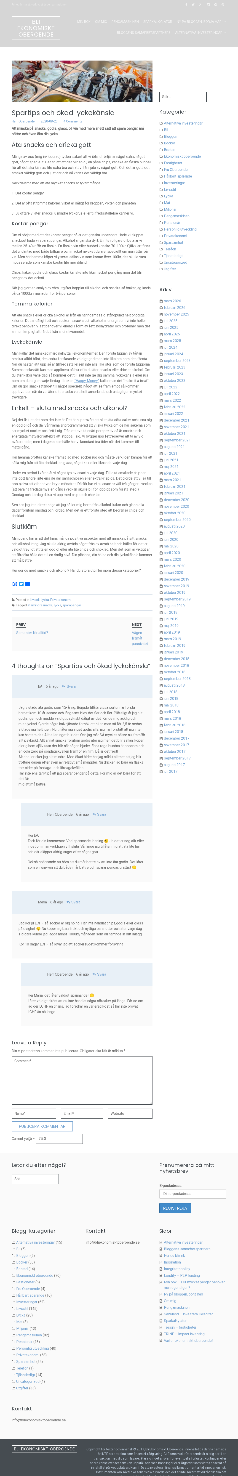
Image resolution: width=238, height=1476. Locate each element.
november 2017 (176, 745)
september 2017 (177, 758)
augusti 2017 (174, 765)
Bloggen (170, 136)
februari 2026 (174, 307)
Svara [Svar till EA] (71, 675)
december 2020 (176, 500)
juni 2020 (171, 539)
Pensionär (172, 222)
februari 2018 (174, 725)
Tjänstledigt (173, 256)
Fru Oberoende (176, 169)
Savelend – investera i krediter (188, 1303)
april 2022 (172, 394)
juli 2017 (170, 771)
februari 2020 (174, 566)
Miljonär (170, 209)
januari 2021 (173, 493)
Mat (167, 203)
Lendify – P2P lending (182, 1264)
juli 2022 (170, 387)
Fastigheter (173, 163)
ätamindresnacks (40, 605)
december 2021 (176, 420)
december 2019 (176, 579)
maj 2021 (171, 467)
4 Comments (73, 121)
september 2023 (177, 360)
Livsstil (35, 600)
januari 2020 (173, 573)
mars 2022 (172, 400)
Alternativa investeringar (198, 33)
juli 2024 (170, 347)
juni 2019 (171, 619)
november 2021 (176, 427)
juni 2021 (171, 460)
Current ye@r (23, 1128)
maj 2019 (171, 626)
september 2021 (177, 440)
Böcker (169, 143)
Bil (166, 130)
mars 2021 (172, 480)
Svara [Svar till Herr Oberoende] (101, 803)
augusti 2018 (174, 685)
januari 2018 (173, 732)
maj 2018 (171, 705)
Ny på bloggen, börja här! (199, 22)
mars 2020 (172, 559)
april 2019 (172, 632)
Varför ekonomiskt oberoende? (189, 1329)
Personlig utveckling (180, 229)
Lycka (45, 600)
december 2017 (176, 738)
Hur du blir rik (174, 1244)
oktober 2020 (174, 513)
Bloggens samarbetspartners (144, 33)
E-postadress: (170, 1175)
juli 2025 (170, 321)
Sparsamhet (173, 242)
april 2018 (172, 712)
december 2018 (176, 659)
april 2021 (172, 473)
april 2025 (172, 334)
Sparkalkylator (157, 22)
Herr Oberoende (23, 121)
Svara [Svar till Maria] (75, 891)
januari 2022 (173, 413)
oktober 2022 (174, 380)
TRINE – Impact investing (184, 1323)
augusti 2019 (174, 606)
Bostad (169, 150)
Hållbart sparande (178, 176)
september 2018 (177, 679)
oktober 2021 (174, 433)
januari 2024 (173, 354)
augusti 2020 (174, 526)
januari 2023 (173, 374)
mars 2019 (172, 639)
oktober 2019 (174, 592)
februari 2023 (174, 367)
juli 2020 (170, 533)
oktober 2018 (174, 672)
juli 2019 (170, 612)
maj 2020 (171, 546)
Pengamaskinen (125, 22)
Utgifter (170, 269)
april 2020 (172, 553)
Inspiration (172, 1251)
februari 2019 (174, 645)
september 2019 (177, 599)
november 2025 (176, 314)
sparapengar (72, 605)
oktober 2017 (174, 751)
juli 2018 (170, 692)
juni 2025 (171, 327)
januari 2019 (173, 652)
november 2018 (176, 665)
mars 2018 (172, 718)
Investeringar (174, 183)
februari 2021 (174, 486)
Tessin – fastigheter (180, 1316)
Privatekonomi (60, 600)
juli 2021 (170, 453)
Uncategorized (175, 262)
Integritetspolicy (177, 1258)
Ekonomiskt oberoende (182, 156)
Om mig (101, 22)
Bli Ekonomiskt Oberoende (36, 28)
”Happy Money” (86, 381)
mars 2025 (172, 341)
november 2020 (176, 506)
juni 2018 (171, 698)
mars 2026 (172, 301)
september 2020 (177, 520)
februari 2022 (174, 407)
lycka (57, 605)
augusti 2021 (174, 447)
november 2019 (176, 586)
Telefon (170, 249)
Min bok (84, 22)
